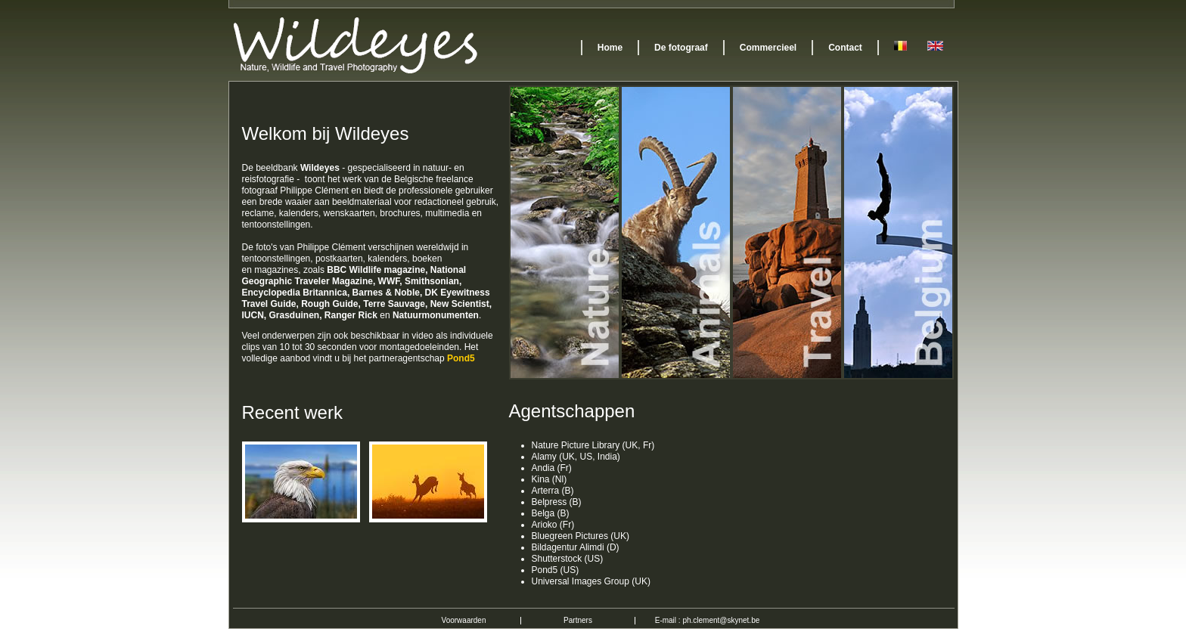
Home (610, 47)
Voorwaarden (464, 620)
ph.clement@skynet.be (720, 620)
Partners (578, 620)
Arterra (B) (553, 490)
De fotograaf (681, 47)
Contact (845, 47)
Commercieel (768, 47)
